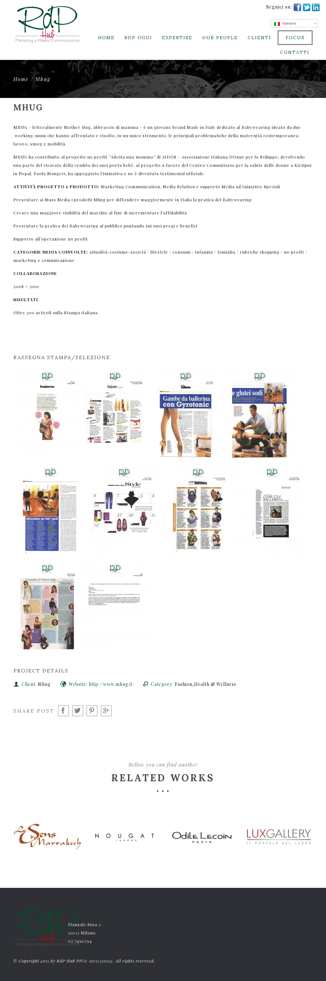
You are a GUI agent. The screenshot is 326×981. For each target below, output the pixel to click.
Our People (220, 38)
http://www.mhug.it (111, 684)
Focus (295, 38)
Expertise (177, 38)
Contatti (294, 52)
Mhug (42, 79)
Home (106, 38)
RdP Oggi (138, 38)
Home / (24, 79)
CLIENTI (259, 38)
